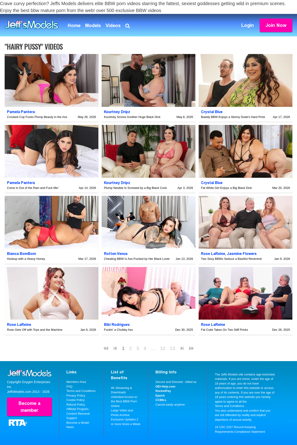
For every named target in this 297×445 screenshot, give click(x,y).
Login (247, 25)
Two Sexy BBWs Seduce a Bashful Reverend (231, 259)
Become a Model (77, 422)
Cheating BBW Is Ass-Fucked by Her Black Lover (137, 259)
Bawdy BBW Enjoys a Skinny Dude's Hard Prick (233, 117)
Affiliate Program (77, 409)
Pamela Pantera (21, 112)
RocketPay (163, 391)
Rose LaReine (213, 253)
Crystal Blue (212, 112)
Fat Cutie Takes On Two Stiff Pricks (224, 329)
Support (71, 418)
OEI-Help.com (165, 386)
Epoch (160, 395)
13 (172, 348)
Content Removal (78, 413)
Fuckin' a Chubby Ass (118, 329)
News (70, 427)
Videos (113, 25)
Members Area (76, 382)
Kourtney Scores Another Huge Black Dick (132, 117)
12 (162, 348)
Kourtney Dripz (117, 112)
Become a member (29, 406)
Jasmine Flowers (242, 253)
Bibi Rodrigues (117, 324)
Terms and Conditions (81, 391)
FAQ (69, 386)
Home (74, 25)
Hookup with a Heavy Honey (26, 259)
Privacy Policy (75, 395)
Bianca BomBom (21, 253)
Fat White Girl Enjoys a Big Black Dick (226, 188)
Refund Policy (75, 404)
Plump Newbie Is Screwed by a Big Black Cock (135, 188)
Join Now (276, 25)
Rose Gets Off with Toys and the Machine (34, 329)
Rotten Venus (116, 253)
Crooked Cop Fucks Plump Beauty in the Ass (37, 117)
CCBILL (161, 400)
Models (93, 25)
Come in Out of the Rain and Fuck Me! (32, 188)
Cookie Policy (75, 400)
